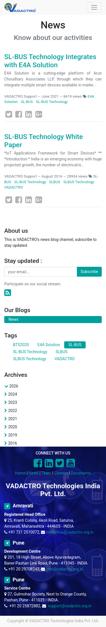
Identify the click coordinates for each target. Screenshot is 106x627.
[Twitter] (8, 114)
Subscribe (89, 271)
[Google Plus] (38, 114)
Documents (81, 473)
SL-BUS (27, 102)
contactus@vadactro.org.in (70, 532)
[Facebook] (18, 114)
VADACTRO (13, 187)
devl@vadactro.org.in (64, 569)
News (33, 473)
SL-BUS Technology (52, 102)
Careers (61, 473)
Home (20, 473)
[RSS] (7, 292)
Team (46, 473)
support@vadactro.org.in (69, 606)
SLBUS (54, 182)
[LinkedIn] (28, 114)
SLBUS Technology (78, 182)
